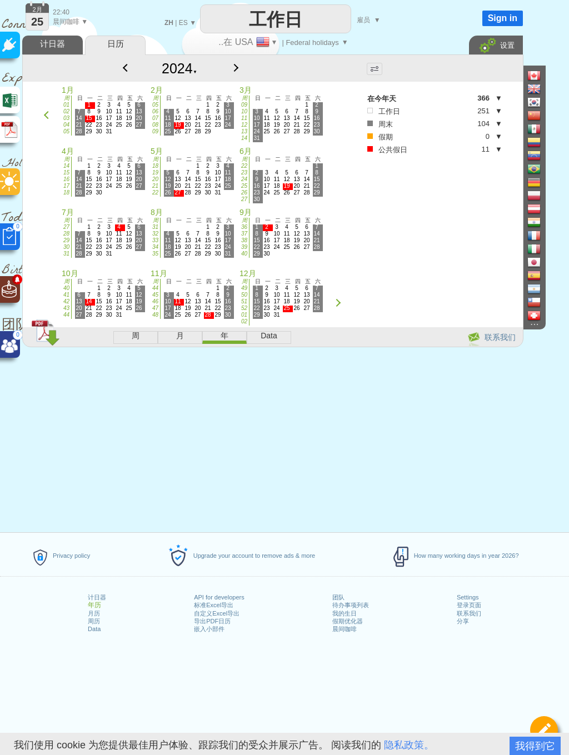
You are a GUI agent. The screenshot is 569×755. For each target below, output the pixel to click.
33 (155, 240)
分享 (463, 621)
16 (66, 179)
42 (66, 301)
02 (66, 111)
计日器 (97, 597)
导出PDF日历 (212, 621)
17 (66, 186)
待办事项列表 (350, 605)
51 (244, 301)
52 (244, 308)
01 (66, 105)
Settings (468, 597)
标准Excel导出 (213, 605)
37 (244, 234)
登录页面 (469, 605)
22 (155, 192)
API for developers (219, 597)
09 (155, 131)
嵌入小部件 (209, 629)
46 (155, 301)
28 (66, 234)
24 (244, 179)
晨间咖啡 (344, 629)
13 (244, 131)
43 (66, 308)
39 (244, 247)
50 (244, 295)
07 (155, 118)
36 (244, 227)
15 (66, 172)
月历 (94, 613)
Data (94, 629)
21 (155, 186)
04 (66, 125)
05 (66, 131)
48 (155, 315)
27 (244, 199)
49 (244, 288)
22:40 (61, 12)
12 (244, 125)
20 (155, 179)
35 (155, 254)
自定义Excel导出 (216, 613)
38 (244, 240)
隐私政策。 (409, 745)
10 (244, 111)
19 (155, 172)
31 (66, 254)
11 (244, 118)
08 (155, 125)
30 (66, 247)
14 (244, 138)
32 (155, 234)
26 (244, 192)
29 (66, 240)
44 (66, 315)
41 (66, 295)
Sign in (502, 18)
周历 (94, 621)
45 (155, 295)
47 (155, 308)
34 (155, 247)
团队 (338, 597)
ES (183, 23)
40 (244, 254)
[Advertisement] (272, 438)
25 (244, 186)
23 (244, 172)
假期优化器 (347, 621)
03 (66, 118)
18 (66, 192)
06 (155, 111)
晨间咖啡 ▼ (70, 22)
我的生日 (344, 613)
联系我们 (469, 613)
